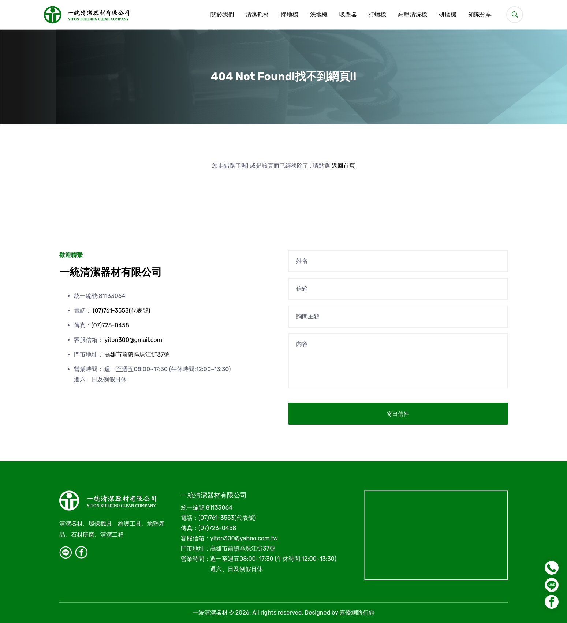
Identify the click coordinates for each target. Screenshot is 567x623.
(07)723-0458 (110, 325)
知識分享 (480, 15)
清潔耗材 (257, 15)
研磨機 (447, 15)
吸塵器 (348, 15)
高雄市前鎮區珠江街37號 (136, 354)
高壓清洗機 (412, 15)
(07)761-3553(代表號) (121, 310)
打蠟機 (377, 15)
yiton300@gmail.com (133, 339)
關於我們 (222, 15)
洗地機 (319, 15)
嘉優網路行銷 (356, 612)
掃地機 (289, 15)
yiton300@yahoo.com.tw (244, 538)
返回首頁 (343, 165)
